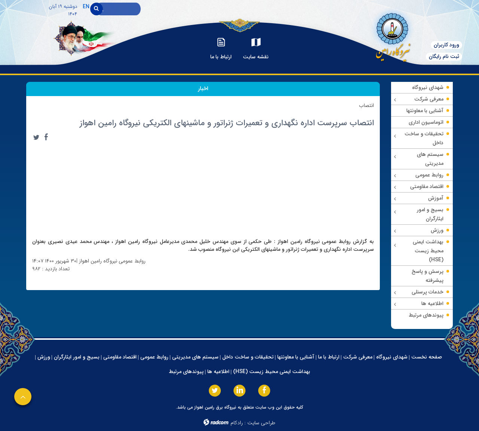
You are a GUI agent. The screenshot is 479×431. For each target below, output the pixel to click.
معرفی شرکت (357, 357)
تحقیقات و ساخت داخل (248, 357)
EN (86, 7)
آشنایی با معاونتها (295, 357)
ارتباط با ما (328, 357)
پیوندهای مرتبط (186, 371)
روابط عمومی (154, 357)
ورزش (43, 357)
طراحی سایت (261, 423)
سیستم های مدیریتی (195, 357)
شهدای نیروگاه (392, 357)
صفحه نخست (426, 357)
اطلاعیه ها (218, 371)
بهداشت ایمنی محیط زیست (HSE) (271, 371)
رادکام (237, 423)
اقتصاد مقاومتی (120, 357)
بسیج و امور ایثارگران (77, 357)
